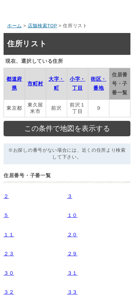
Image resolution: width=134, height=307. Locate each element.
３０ (9, 273)
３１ (72, 273)
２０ (72, 234)
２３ (9, 253)
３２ (9, 292)
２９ (72, 253)
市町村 (35, 83)
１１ (9, 234)
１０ (72, 215)
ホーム (14, 25)
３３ (72, 292)
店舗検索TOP (42, 25)
